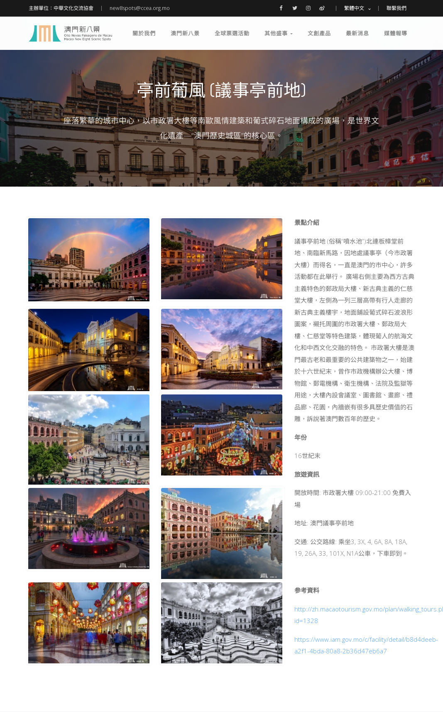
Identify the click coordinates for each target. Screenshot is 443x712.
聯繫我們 (396, 8)
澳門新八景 (185, 33)
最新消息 (357, 33)
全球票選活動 (232, 33)
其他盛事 (278, 33)
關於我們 (144, 33)
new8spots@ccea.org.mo (140, 8)
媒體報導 (395, 33)
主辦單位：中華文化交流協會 (61, 8)
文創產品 (319, 33)
